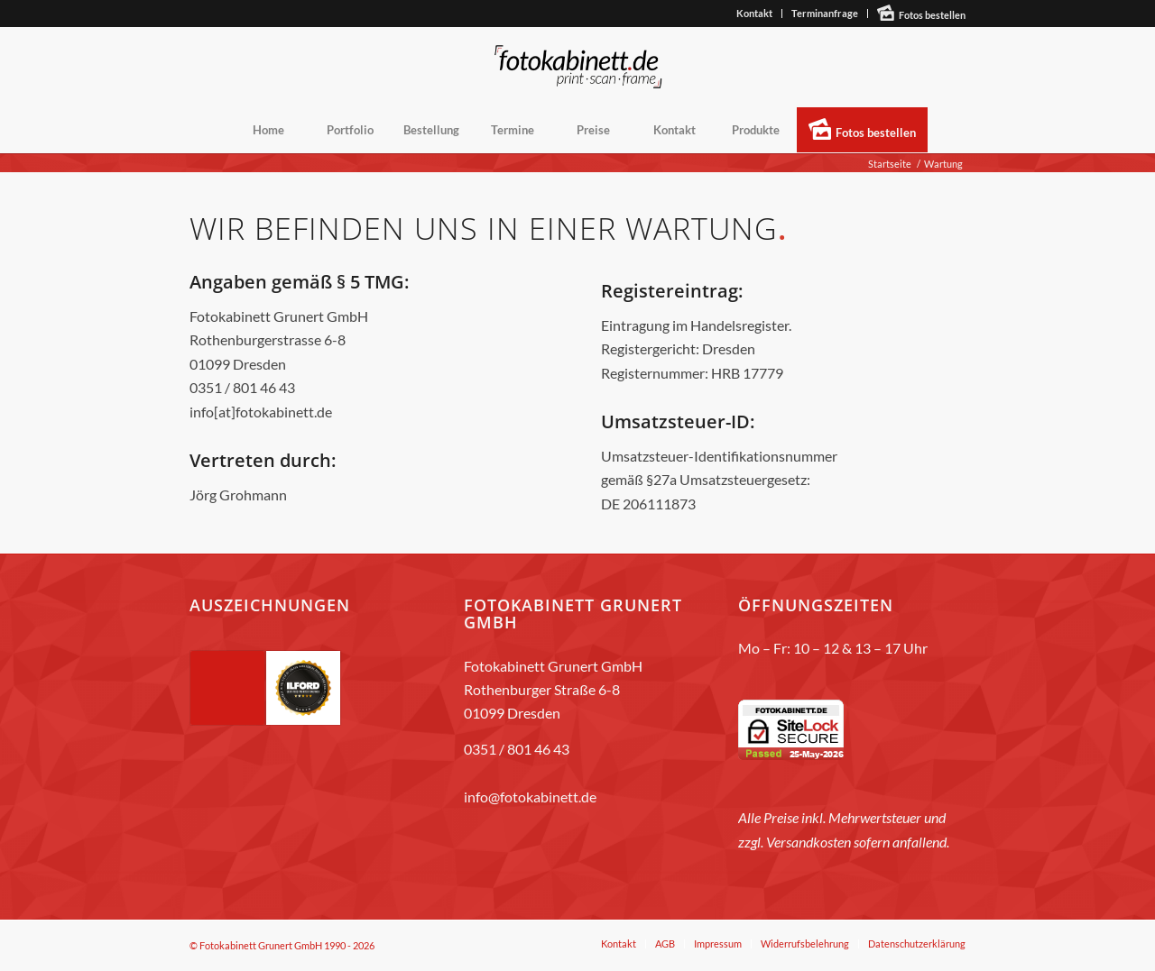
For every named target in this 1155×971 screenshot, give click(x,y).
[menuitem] (754, 13)
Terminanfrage (824, 13)
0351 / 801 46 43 (516, 748)
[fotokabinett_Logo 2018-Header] (577, 66)
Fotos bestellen (932, 15)
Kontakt (754, 13)
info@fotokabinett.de (530, 796)
